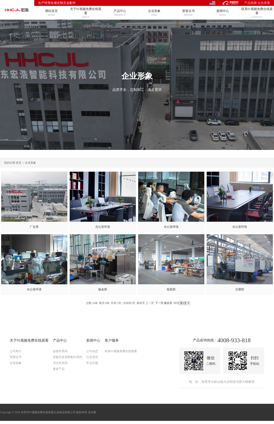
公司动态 (92, 351)
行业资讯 (92, 357)
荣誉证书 (16, 357)
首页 (18, 162)
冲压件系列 (60, 363)
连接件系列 (60, 351)
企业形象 (30, 162)
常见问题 (92, 363)
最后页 (168, 303)
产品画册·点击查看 (257, 3)
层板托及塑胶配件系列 (67, 357)
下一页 (159, 303)
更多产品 (59, 368)
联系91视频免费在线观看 (121, 351)
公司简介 (16, 351)
